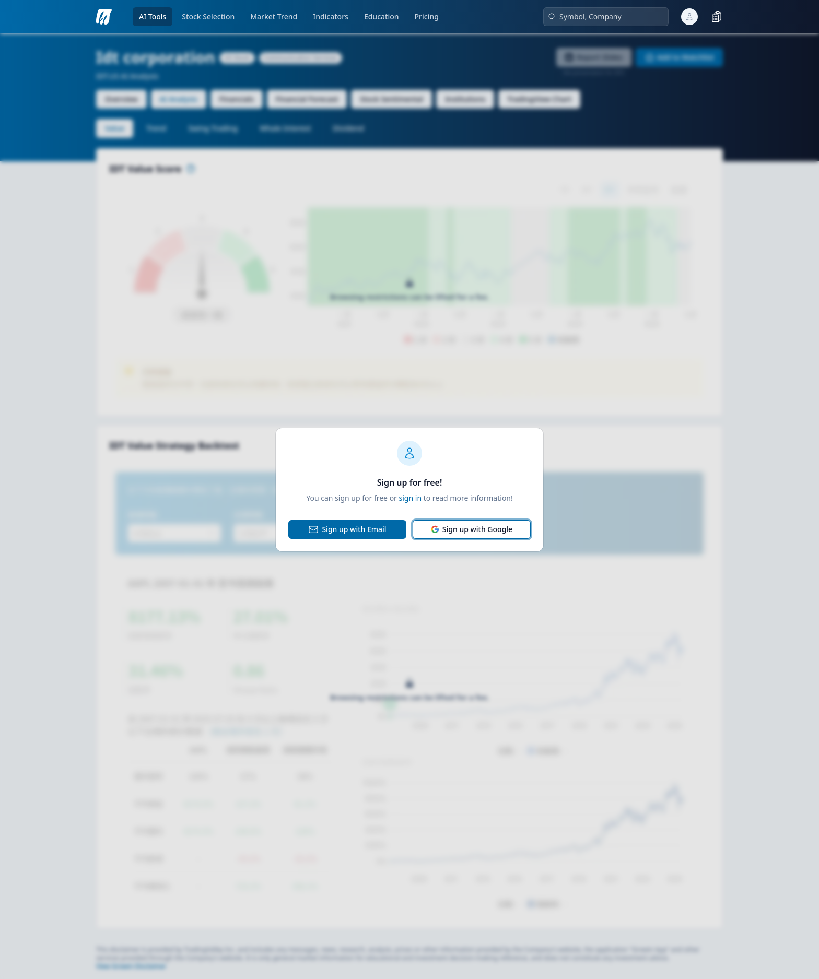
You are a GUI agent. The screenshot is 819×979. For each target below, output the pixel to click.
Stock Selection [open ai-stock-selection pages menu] (208, 16)
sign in (410, 498)
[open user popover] (689, 16)
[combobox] (610, 16)
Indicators (330, 16)
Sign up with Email (347, 529)
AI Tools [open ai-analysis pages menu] (152, 16)
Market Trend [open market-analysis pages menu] (273, 16)
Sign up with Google (471, 529)
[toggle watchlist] (716, 16)
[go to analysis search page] (104, 17)
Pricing (427, 16)
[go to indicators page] (331, 16)
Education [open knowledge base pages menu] (381, 16)
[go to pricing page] (426, 16)
